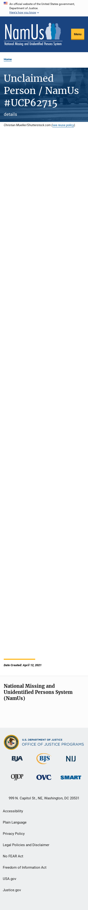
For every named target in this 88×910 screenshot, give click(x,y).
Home (8, 59)
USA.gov (9, 879)
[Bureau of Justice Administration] (17, 762)
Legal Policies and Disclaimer (26, 845)
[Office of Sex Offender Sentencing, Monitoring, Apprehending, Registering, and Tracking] (71, 780)
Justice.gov (12, 890)
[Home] (33, 34)
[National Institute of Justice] (71, 762)
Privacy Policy (14, 834)
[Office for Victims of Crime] (43, 780)
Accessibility (13, 811)
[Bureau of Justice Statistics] (44, 765)
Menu (77, 34)
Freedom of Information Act (24, 867)
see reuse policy (63, 125)
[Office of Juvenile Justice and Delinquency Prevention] (17, 781)
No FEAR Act (13, 856)
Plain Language (15, 822)
